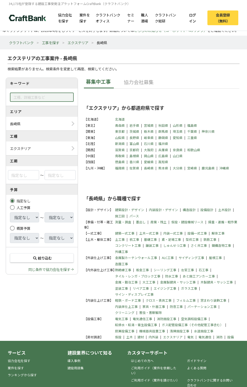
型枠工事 (192, 239)
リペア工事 (141, 288)
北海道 (120, 119)
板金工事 (142, 269)
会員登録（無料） (223, 17)
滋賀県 (120, 149)
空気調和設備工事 (194, 318)
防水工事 (171, 276)
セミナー (130, 17)
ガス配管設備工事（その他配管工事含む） (192, 324)
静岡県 (163, 137)
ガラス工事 (189, 288)
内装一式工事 (173, 233)
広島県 (163, 155)
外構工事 (121, 251)
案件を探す (84, 17)
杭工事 (134, 239)
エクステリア (77, 42)
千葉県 (192, 131)
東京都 (120, 131)
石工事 (203, 269)
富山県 (134, 143)
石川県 (149, 143)
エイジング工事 (165, 288)
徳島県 (120, 161)
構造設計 (189, 209)
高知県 (163, 161)
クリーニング (124, 312)
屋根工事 (215, 257)
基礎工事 (150, 239)
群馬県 (163, 131)
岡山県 (149, 155)
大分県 (178, 168)
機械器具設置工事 (152, 331)
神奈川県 (208, 131)
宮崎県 (192, 168)
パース (134, 216)
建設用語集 (75, 368)
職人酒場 (144, 17)
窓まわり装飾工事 (213, 300)
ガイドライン (196, 360)
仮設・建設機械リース (187, 222)
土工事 (120, 239)
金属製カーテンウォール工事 (136, 257)
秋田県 (163, 125)
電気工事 (121, 318)
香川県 (134, 161)
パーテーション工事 (202, 306)
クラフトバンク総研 (165, 17)
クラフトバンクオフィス (108, 17)
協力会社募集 (139, 82)
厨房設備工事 (124, 331)
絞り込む (42, 257)
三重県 (192, 137)
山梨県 (120, 137)
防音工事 (176, 306)
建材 (140, 337)
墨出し (141, 222)
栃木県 (149, 131)
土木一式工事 (149, 233)
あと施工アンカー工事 (199, 276)
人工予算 (23, 207)
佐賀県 (134, 168)
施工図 (120, 216)
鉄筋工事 (209, 239)
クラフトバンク (21, 42)
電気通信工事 (142, 318)
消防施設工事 (166, 318)
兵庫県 (163, 149)
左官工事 (187, 269)
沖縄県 (224, 168)
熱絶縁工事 (123, 269)
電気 (190, 337)
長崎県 (149, 168)
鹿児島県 (208, 168)
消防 (219, 337)
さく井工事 (199, 245)
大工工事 (148, 282)
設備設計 (206, 209)
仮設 (118, 337)
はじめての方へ (142, 360)
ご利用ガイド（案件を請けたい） (155, 380)
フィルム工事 (186, 300)
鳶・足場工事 (171, 239)
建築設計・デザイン (129, 209)
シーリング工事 (165, 269)
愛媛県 (149, 161)
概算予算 (23, 228)
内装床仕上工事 (126, 306)
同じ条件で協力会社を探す (49, 269)
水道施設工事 (203, 331)
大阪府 (149, 149)
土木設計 (224, 209)
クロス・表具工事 (159, 300)
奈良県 (178, 149)
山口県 (178, 155)
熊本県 (163, 168)
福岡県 (120, 168)
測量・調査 (123, 222)
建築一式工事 (124, 233)
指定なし (23, 200)
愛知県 (178, 137)
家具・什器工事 (153, 306)
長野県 (134, 137)
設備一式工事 (197, 233)
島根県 (134, 155)
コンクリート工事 (128, 245)
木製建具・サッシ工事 (216, 282)
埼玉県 (178, 131)
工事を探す (50, 42)
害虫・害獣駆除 (150, 312)
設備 (230, 337)
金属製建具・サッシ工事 (178, 282)
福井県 (163, 143)
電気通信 (204, 337)
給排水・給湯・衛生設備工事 (136, 324)
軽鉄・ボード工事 (128, 300)
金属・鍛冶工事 (126, 282)
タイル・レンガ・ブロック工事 (137, 276)
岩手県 (134, 125)
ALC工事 (168, 257)
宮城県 (149, 125)
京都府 (134, 149)
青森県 (120, 125)
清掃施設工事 (179, 331)
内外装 (153, 337)
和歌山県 (193, 149)
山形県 (178, 125)
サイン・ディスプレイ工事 (134, 294)
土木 (129, 337)
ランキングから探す (22, 375)
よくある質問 (196, 368)
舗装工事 (152, 245)
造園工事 (121, 263)
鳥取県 (120, 155)
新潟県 (120, 143)
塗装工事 (121, 288)
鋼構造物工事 (221, 245)
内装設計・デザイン (163, 209)
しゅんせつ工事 (174, 245)
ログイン (192, 17)
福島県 (192, 125)
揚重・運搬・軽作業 (222, 222)
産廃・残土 (158, 222)
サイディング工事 (191, 257)
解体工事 (218, 233)
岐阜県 (149, 137)
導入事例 (73, 360)
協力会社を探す (65, 17)
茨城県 (134, 131)
